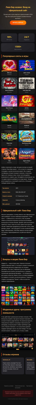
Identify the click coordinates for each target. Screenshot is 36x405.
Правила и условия (8, 386)
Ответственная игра (20, 386)
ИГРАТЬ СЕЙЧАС (18, 22)
